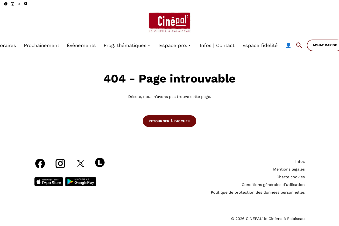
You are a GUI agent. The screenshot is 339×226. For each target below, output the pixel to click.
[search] (299, 45)
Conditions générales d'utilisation (273, 184)
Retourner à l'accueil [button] (169, 121)
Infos (300, 161)
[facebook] (6, 4)
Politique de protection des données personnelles (258, 192)
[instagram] (12, 4)
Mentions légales (289, 169)
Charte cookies (290, 177)
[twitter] (19, 4)
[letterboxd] (25, 3)
